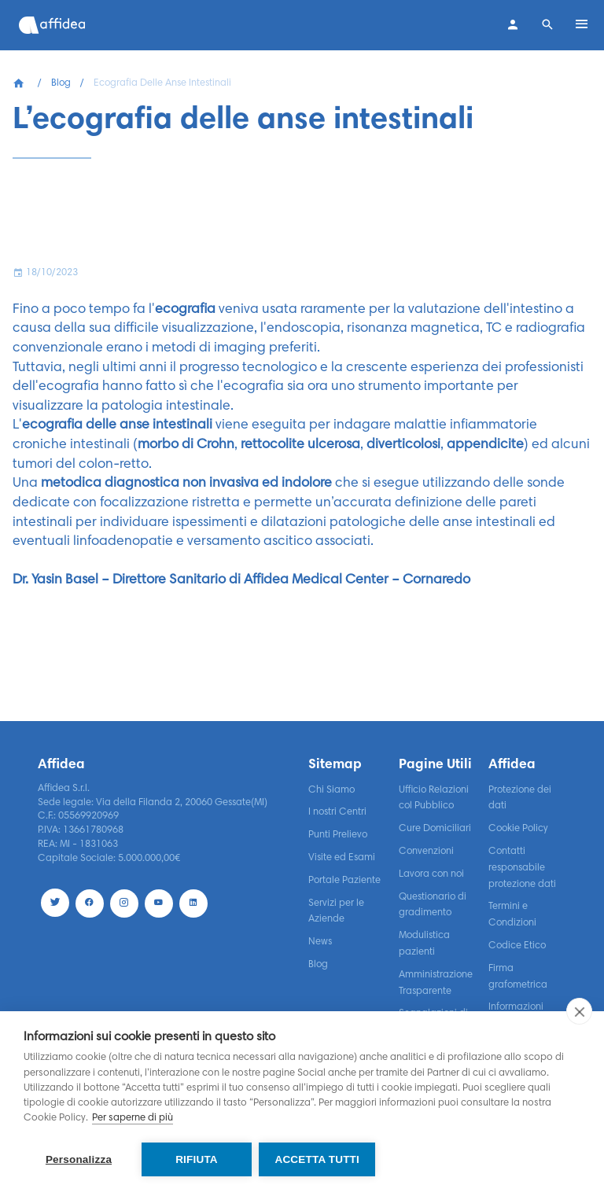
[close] (579, 1012)
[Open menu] (582, 25)
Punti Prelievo (337, 835)
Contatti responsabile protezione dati (522, 868)
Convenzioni (426, 851)
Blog (61, 83)
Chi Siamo (331, 790)
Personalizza (79, 1159)
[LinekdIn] (193, 902)
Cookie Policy (518, 829)
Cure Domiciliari (435, 829)
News (320, 942)
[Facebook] (89, 902)
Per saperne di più (132, 1119)
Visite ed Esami (341, 858)
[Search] (547, 25)
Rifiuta (196, 1159)
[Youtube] (159, 902)
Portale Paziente (344, 880)
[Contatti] (512, 25)
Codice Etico (517, 946)
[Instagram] (124, 902)
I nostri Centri (337, 812)
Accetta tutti (317, 1159)
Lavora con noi (431, 874)
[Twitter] (55, 902)
